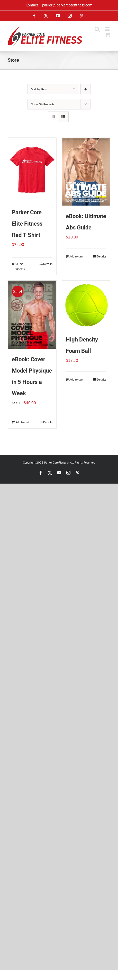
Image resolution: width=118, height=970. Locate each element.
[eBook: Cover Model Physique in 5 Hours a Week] (32, 315)
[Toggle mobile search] (97, 29)
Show (43, 104)
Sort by (39, 89)
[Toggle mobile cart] (107, 34)
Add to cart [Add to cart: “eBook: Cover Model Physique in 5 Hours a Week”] (22, 422)
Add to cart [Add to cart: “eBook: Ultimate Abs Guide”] (76, 256)
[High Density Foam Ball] (86, 305)
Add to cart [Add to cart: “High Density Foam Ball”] (76, 379)
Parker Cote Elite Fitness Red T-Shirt (27, 223)
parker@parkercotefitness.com (67, 5)
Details (47, 264)
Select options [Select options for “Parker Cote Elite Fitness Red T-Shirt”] (20, 266)
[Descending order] (85, 89)
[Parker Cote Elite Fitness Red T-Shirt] (32, 170)
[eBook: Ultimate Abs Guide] (86, 172)
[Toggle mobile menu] (107, 29)
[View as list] (63, 117)
